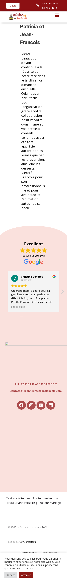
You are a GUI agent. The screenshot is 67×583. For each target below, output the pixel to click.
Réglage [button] (11, 574)
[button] (12, 6)
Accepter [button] (26, 574)
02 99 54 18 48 (50, 8)
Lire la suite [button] (18, 306)
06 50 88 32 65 (50, 3)
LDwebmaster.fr (28, 541)
